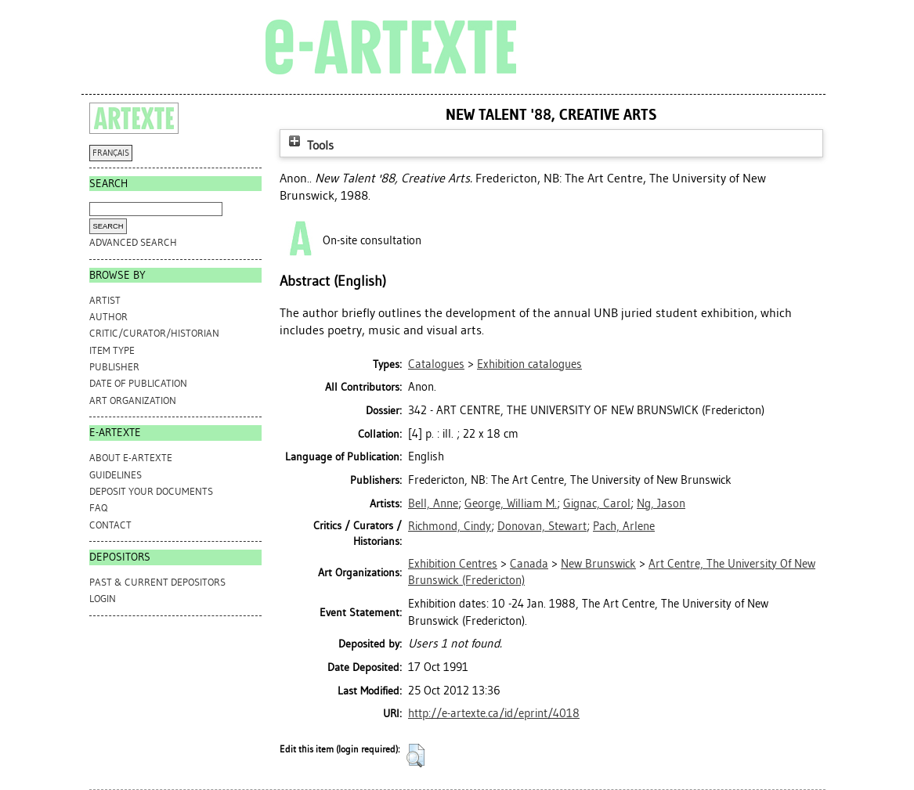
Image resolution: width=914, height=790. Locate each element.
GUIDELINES (115, 475)
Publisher (114, 367)
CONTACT (110, 525)
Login (102, 598)
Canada (529, 564)
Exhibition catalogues (529, 364)
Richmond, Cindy (449, 526)
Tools (309, 145)
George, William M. (510, 503)
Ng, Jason (661, 503)
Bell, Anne (433, 503)
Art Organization (132, 400)
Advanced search (133, 242)
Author (108, 317)
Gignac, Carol (596, 503)
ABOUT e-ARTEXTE (130, 458)
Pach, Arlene (624, 526)
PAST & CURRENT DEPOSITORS (157, 582)
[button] (415, 755)
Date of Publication (138, 383)
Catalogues (436, 364)
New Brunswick (598, 564)
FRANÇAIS (110, 153)
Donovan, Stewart (542, 526)
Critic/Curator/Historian (154, 333)
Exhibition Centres (452, 564)
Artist (105, 300)
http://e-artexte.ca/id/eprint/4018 (494, 713)
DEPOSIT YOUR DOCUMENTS (151, 491)
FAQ (98, 508)
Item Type (112, 350)
